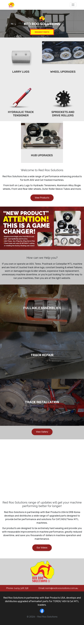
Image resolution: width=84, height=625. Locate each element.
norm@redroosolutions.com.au (61, 588)
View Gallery (42, 432)
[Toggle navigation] (73, 5)
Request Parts (42, 32)
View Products (42, 197)
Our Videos (42, 547)
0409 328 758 (21, 588)
